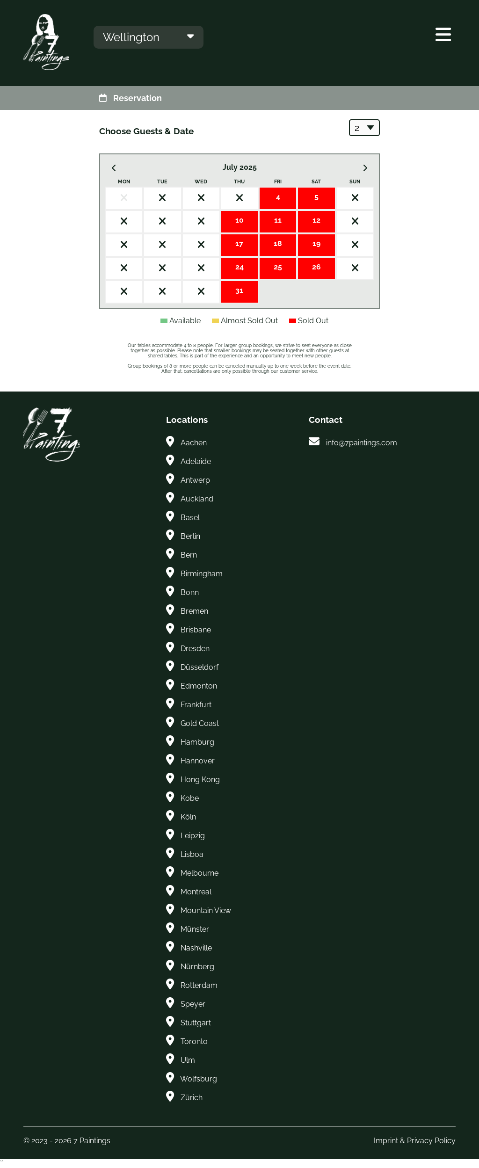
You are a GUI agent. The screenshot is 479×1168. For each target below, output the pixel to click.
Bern (189, 555)
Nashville (196, 947)
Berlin (190, 536)
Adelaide (196, 461)
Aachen (194, 442)
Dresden (195, 648)
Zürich (192, 1097)
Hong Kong (200, 779)
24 (239, 266)
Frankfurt (196, 704)
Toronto (194, 1041)
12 (316, 220)
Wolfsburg (198, 1078)
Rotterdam (199, 985)
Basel (190, 517)
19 (316, 243)
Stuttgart (196, 1022)
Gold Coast (200, 723)
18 (278, 243)
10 (239, 220)
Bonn (190, 592)
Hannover (198, 760)
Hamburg (197, 742)
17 (239, 243)
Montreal (196, 891)
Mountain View (206, 910)
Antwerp (195, 480)
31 (239, 290)
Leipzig (193, 835)
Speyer (193, 1004)
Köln (188, 817)
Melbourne (199, 873)
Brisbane (196, 629)
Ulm (188, 1060)
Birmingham (202, 573)
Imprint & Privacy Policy (415, 1140)
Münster (195, 929)
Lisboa (192, 854)
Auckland (197, 498)
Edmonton (199, 686)
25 (278, 266)
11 (278, 220)
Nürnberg (197, 966)
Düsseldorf (199, 667)
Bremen (194, 611)
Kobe (190, 798)
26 (316, 266)
